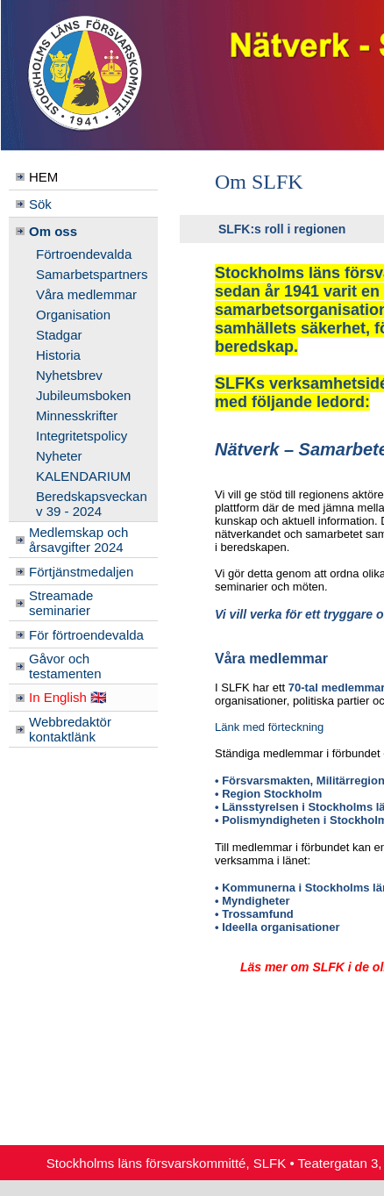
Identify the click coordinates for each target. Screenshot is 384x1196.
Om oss (53, 231)
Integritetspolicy (81, 435)
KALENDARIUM (83, 476)
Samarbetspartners (92, 274)
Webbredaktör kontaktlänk (70, 729)
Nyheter (59, 455)
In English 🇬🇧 (68, 697)
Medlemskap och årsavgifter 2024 (78, 540)
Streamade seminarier (61, 603)
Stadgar (59, 334)
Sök (40, 204)
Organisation (73, 314)
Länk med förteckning (269, 727)
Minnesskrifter (76, 415)
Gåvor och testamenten (65, 666)
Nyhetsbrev (69, 375)
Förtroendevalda (84, 254)
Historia (58, 354)
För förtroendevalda (86, 634)
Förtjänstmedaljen (81, 571)
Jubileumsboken (83, 395)
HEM (43, 176)
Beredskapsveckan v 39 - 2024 (91, 504)
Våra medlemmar (86, 294)
